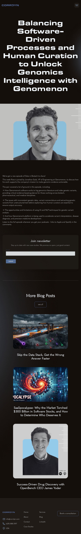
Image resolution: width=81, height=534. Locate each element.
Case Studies (28, 527)
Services (42, 512)
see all (40, 304)
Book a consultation (68, 513)
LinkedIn (42, 522)
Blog (41, 517)
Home (26, 512)
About (26, 517)
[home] (10, 5)
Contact (27, 522)
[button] (76, 5)
